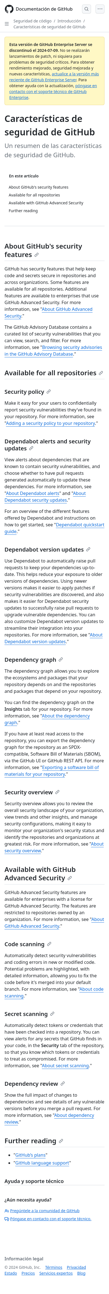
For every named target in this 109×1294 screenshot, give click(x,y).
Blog (81, 1273)
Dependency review (34, 1083)
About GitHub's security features (43, 250)
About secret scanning (65, 1065)
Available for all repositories (53, 372)
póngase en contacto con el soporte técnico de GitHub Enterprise (53, 91)
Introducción (69, 21)
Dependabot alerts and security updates (47, 444)
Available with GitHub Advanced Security (40, 873)
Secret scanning (29, 1014)
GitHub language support (42, 1163)
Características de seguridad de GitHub (49, 26)
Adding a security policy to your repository (50, 423)
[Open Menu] (100, 8)
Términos (53, 1267)
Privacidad (76, 1267)
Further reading (33, 1140)
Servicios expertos (56, 1273)
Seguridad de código (32, 21)
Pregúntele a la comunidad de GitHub (42, 1210)
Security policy (27, 391)
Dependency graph (33, 659)
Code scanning (27, 944)
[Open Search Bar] (86, 8)
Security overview (32, 792)
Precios (28, 1273)
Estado (10, 1273)
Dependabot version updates (47, 549)
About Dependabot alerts (32, 493)
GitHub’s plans (30, 1155)
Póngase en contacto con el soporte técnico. (47, 1218)
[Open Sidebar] (6, 23)
